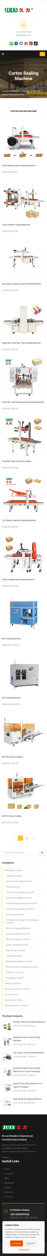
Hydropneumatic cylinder (17, 1005)
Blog (6, 1178)
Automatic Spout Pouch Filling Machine (26, 1039)
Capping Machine (14, 955)
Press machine (12, 994)
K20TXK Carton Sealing (12, 757)
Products (15, 91)
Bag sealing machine (15, 950)
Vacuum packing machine (18, 933)
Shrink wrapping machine (18, 939)
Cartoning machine (15, 914)
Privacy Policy (24, 1249)
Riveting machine (13, 983)
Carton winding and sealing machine (18, 579)
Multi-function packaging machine (22, 966)
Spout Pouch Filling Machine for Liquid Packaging (27, 1085)
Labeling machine (14, 875)
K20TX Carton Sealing (11, 816)
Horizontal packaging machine (20, 892)
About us (8, 1192)
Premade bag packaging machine (21, 903)
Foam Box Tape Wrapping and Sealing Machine (23, 402)
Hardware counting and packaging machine (22, 921)
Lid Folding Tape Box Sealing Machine (19, 520)
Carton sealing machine (13, 94)
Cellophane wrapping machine (20, 908)
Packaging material (15, 977)
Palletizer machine (14, 972)
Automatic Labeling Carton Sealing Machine (21, 284)
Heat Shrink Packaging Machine (27, 1099)
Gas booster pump (13, 1000)
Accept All (17, 1243)
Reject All (31, 1243)
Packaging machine (32, 91)
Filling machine (13, 886)
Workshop (9, 1182)
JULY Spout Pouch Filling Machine (28, 1053)
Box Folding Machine (11, 638)
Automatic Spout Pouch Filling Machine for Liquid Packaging (26, 1070)
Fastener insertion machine (18, 989)
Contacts (8, 1196)
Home (5, 91)
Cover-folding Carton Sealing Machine (18, 165)
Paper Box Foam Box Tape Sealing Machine (21, 343)
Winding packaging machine (19, 961)
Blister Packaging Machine (18, 928)
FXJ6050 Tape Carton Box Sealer (16, 461)
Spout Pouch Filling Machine (19, 881)
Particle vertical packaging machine (29, 1022)
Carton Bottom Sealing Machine (16, 225)
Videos (7, 1187)
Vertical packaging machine (19, 897)
